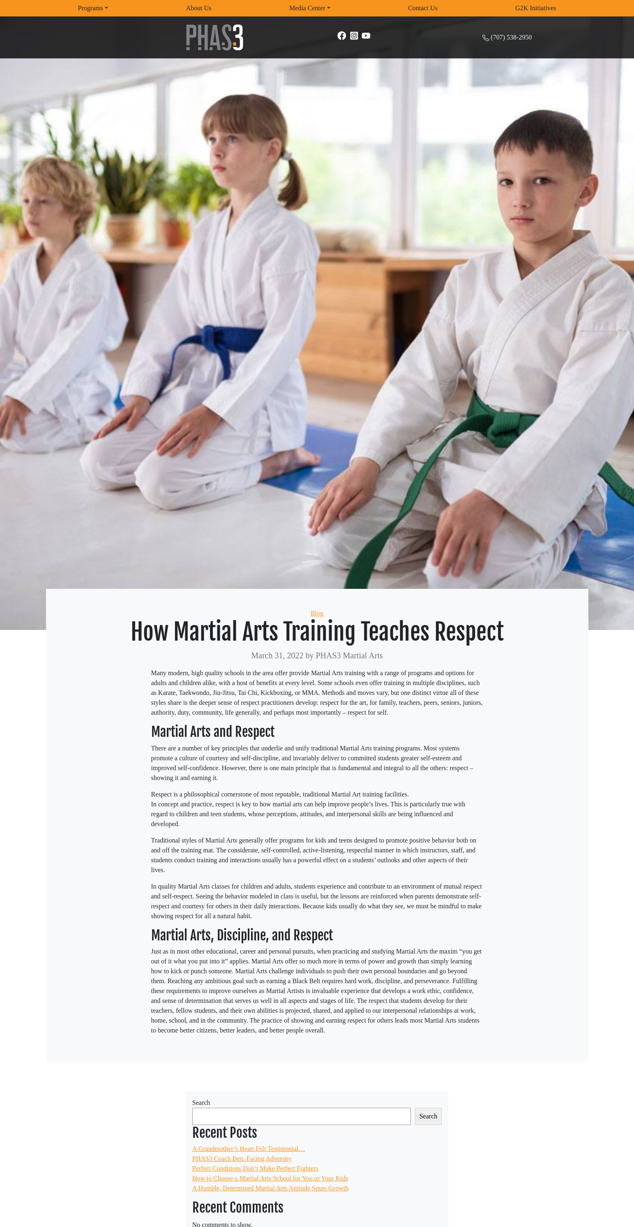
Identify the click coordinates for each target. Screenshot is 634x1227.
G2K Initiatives (535, 8)
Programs (90, 8)
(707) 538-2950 (511, 37)
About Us (199, 8)
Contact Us (423, 8)
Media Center (307, 8)
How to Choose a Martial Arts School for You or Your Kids (270, 1178)
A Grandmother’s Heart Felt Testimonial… (248, 1148)
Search (201, 1102)
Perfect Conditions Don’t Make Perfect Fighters (255, 1168)
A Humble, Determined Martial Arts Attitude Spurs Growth (270, 1188)
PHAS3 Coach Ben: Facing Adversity (242, 1158)
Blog (317, 613)
